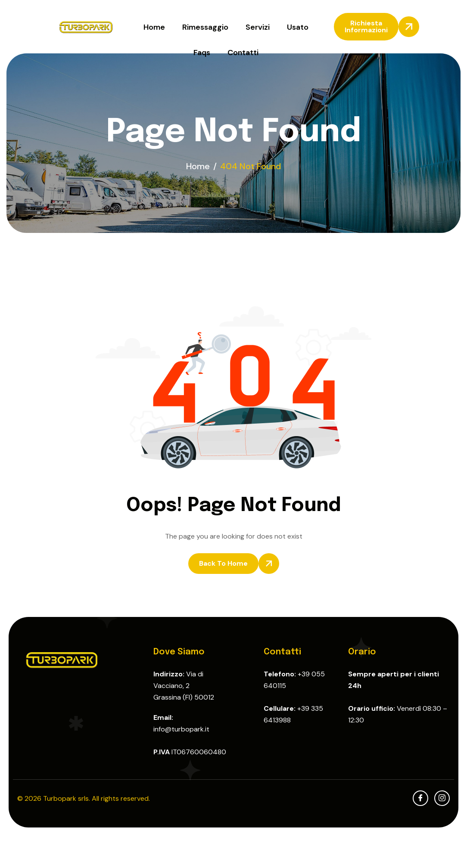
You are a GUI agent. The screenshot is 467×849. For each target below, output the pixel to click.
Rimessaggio (205, 27)
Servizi (258, 27)
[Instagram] (442, 798)
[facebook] (420, 798)
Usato (297, 27)
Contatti (242, 52)
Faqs (201, 52)
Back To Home (223, 563)
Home (154, 27)
